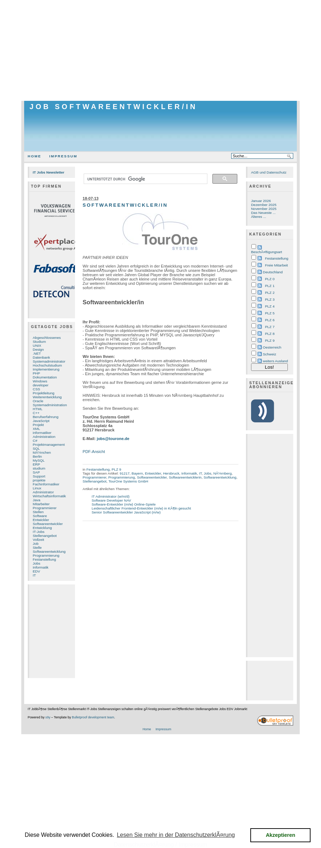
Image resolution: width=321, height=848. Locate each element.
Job (36, 544)
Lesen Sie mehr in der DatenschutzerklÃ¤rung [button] (176, 835)
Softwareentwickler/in (125, 205)
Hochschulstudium (47, 365)
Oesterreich (272, 347)
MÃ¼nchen (42, 452)
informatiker (42, 433)
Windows (40, 381)
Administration (44, 437)
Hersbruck (171, 473)
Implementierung (46, 369)
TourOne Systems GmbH (128, 481)
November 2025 (264, 209)
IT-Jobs (39, 532)
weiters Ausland (275, 361)
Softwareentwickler (48, 524)
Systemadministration (50, 405)
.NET (37, 353)
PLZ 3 (269, 299)
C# (35, 441)
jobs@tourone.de (113, 438)
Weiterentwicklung (47, 397)
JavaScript (41, 421)
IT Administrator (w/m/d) (110, 496)
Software (40, 516)
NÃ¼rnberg (222, 473)
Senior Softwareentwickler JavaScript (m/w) (126, 512)
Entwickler (41, 520)
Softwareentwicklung (49, 551)
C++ (36, 413)
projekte (39, 480)
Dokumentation (45, 377)
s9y (47, 717)
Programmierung (46, 555)
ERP (36, 464)
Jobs (36, 563)
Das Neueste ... (263, 213)
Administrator (43, 492)
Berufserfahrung (45, 417)
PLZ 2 (269, 293)
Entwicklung (42, 528)
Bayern (137, 473)
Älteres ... (258, 217)
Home (34, 156)
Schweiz (269, 354)
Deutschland (273, 272)
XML (36, 429)
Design (38, 349)
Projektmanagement (49, 445)
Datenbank (41, 357)
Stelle (37, 547)
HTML (38, 409)
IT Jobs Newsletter (49, 172)
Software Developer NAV (111, 500)
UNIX (37, 345)
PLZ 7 (269, 327)
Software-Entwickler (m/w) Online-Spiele (124, 504)
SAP (36, 472)
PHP (36, 373)
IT (34, 575)
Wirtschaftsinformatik (49, 496)
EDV (36, 571)
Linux (37, 488)
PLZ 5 (269, 313)
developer (41, 385)
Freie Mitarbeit (276, 265)
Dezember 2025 (264, 205)
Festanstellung (44, 559)
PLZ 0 (269, 279)
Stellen (38, 512)
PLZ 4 (269, 306)
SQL (36, 448)
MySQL (39, 460)
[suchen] (144, 179)
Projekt (38, 425)
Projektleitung (43, 393)
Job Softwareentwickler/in (114, 107)
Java (36, 500)
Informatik (41, 567)
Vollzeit (38, 540)
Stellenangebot (45, 536)
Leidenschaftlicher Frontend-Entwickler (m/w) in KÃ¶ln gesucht (141, 508)
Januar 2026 (261, 201)
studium (39, 468)
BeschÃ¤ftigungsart (266, 252)
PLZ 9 (116, 469)
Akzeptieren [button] (280, 835)
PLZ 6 (269, 320)
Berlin (37, 456)
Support (39, 476)
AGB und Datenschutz (268, 172)
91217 (125, 473)
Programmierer (45, 508)
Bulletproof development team (93, 717)
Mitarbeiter (41, 504)
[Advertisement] (160, 50)
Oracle (38, 401)
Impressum (63, 156)
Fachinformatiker (46, 484)
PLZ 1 (269, 286)
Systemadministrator (49, 361)
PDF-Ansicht (94, 451)
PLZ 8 (269, 334)
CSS (36, 389)
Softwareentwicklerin (185, 477)
